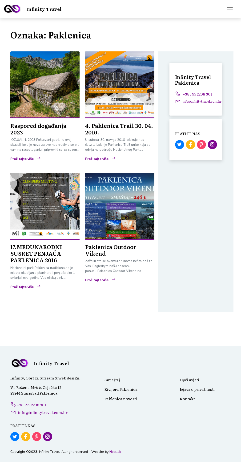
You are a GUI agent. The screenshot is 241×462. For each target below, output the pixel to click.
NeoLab (115, 451)
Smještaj (112, 380)
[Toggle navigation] (230, 9)
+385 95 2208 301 (193, 94)
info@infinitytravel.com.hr (43, 412)
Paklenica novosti (120, 398)
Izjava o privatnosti (197, 389)
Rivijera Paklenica (120, 389)
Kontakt (187, 398)
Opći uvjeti (189, 380)
